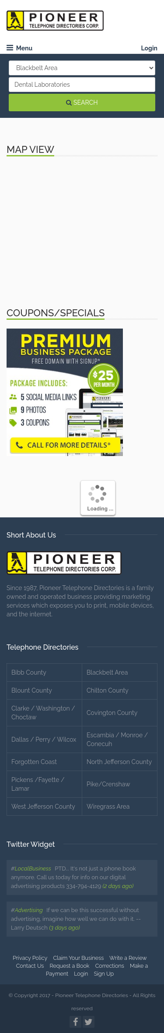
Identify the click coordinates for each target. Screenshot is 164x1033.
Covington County (112, 712)
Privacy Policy (30, 958)
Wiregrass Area (108, 806)
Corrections (109, 965)
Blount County (31, 690)
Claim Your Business (78, 958)
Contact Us (30, 965)
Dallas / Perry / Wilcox (43, 739)
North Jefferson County (119, 761)
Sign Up (104, 973)
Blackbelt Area (107, 672)
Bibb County (28, 672)
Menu (19, 48)
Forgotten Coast (34, 761)
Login (149, 48)
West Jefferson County (43, 806)
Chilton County (108, 690)
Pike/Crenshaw (108, 784)
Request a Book (70, 965)
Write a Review (128, 958)
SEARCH (82, 102)
